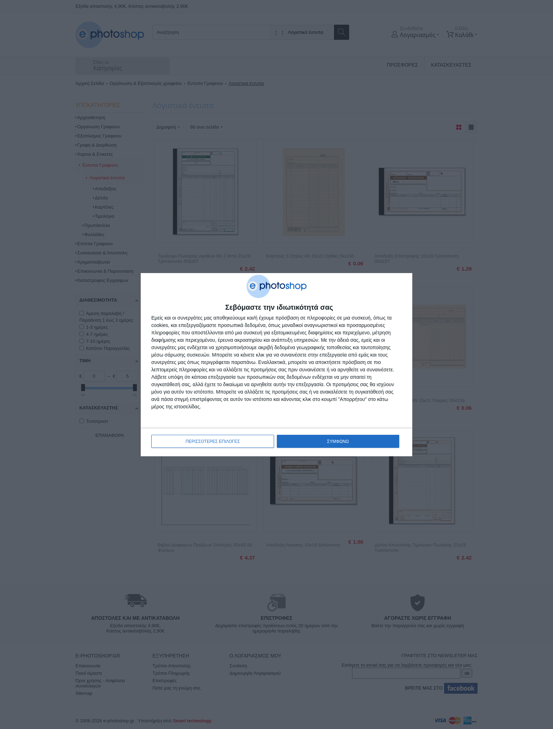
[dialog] (276, 364)
